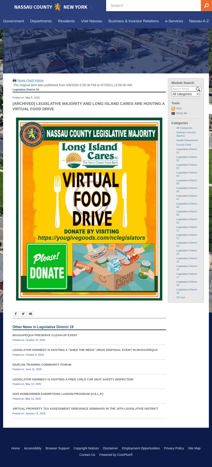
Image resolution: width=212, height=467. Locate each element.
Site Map (194, 448)
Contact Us (87, 455)
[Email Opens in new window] (30, 314)
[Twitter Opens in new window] (23, 314)
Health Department (187, 140)
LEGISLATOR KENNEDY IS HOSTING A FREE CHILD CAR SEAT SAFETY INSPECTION (72, 379)
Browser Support (57, 448)
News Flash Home (30, 80)
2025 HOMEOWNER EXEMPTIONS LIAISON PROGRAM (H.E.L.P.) (57, 394)
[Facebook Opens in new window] (15, 314)
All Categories (184, 128)
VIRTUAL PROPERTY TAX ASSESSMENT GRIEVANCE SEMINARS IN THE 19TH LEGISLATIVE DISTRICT (85, 408)
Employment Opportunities (141, 448)
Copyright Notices (86, 448)
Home (15, 448)
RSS (179, 108)
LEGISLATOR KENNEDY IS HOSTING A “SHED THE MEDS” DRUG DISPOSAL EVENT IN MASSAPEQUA (85, 350)
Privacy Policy (174, 448)
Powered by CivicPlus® (116, 455)
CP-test (180, 297)
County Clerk (183, 144)
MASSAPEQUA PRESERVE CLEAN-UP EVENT (45, 335)
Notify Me (181, 113)
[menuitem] (13, 21)
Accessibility (32, 448)
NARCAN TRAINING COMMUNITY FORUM (41, 364)
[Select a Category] (185, 94)
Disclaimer (110, 448)
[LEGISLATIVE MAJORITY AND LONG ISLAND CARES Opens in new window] (89, 208)
